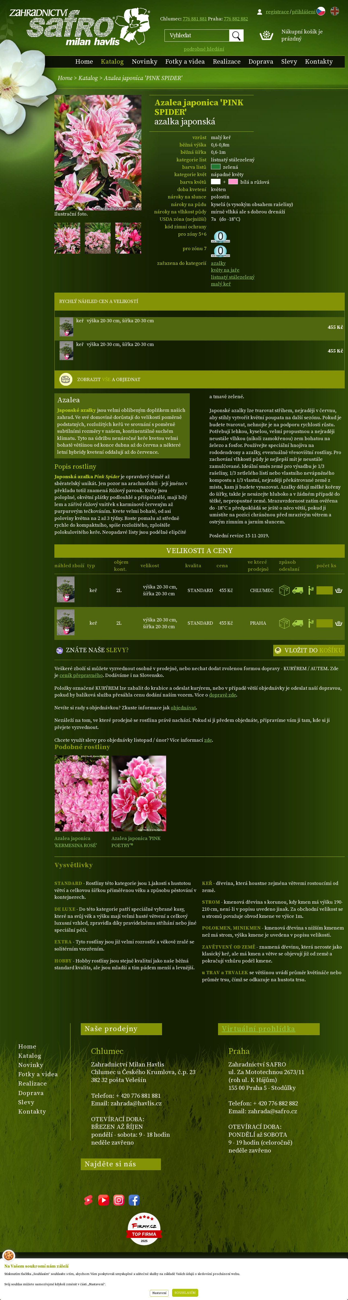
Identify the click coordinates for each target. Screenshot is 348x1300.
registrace (277, 12)
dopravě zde (222, 695)
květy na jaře (225, 270)
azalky (218, 263)
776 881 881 (195, 19)
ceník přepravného (81, 675)
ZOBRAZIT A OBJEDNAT (109, 379)
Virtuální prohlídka (259, 1029)
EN (333, 10)
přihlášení (304, 12)
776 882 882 (236, 19)
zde (208, 740)
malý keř (221, 284)
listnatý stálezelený (232, 277)
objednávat (183, 708)
